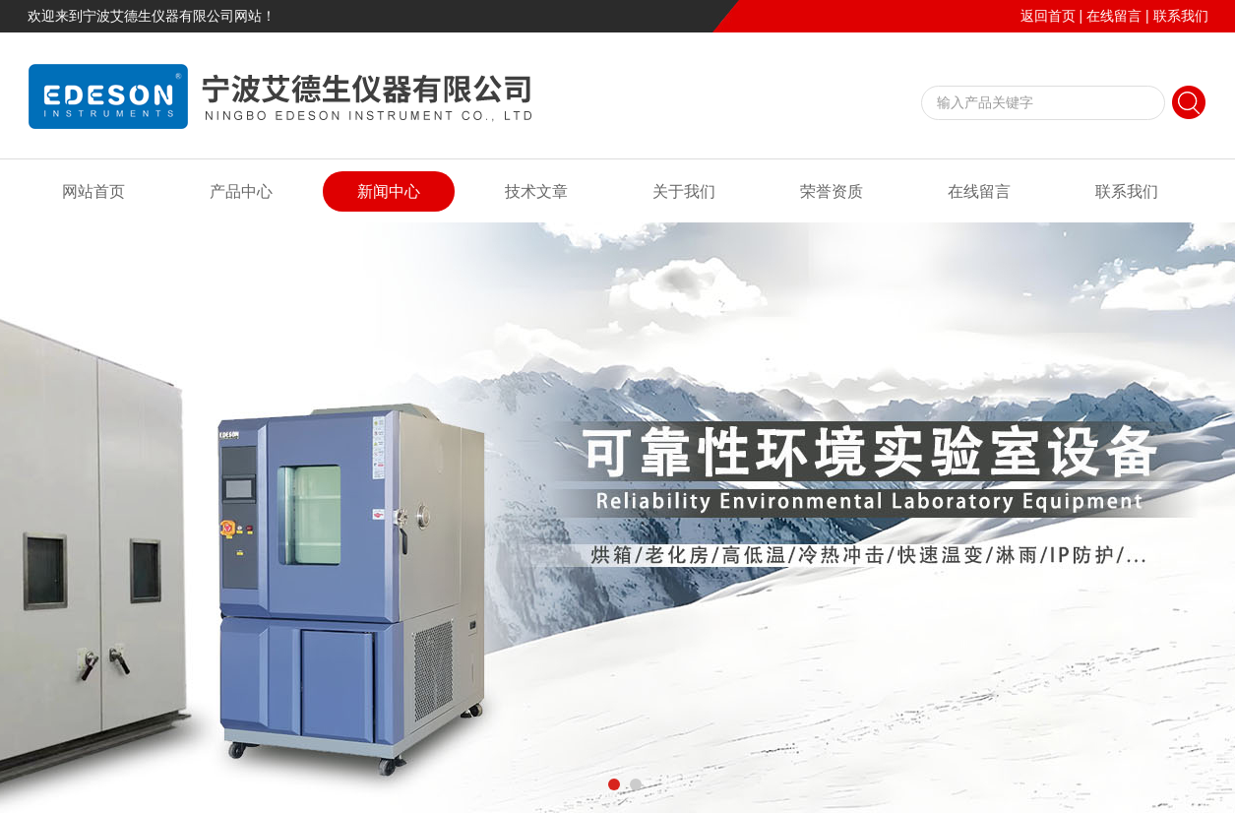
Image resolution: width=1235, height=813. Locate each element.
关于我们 (683, 191)
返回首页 (1048, 16)
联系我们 (1180, 16)
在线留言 (1114, 16)
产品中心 (241, 191)
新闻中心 (388, 191)
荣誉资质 (831, 191)
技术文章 (536, 191)
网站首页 (93, 191)
